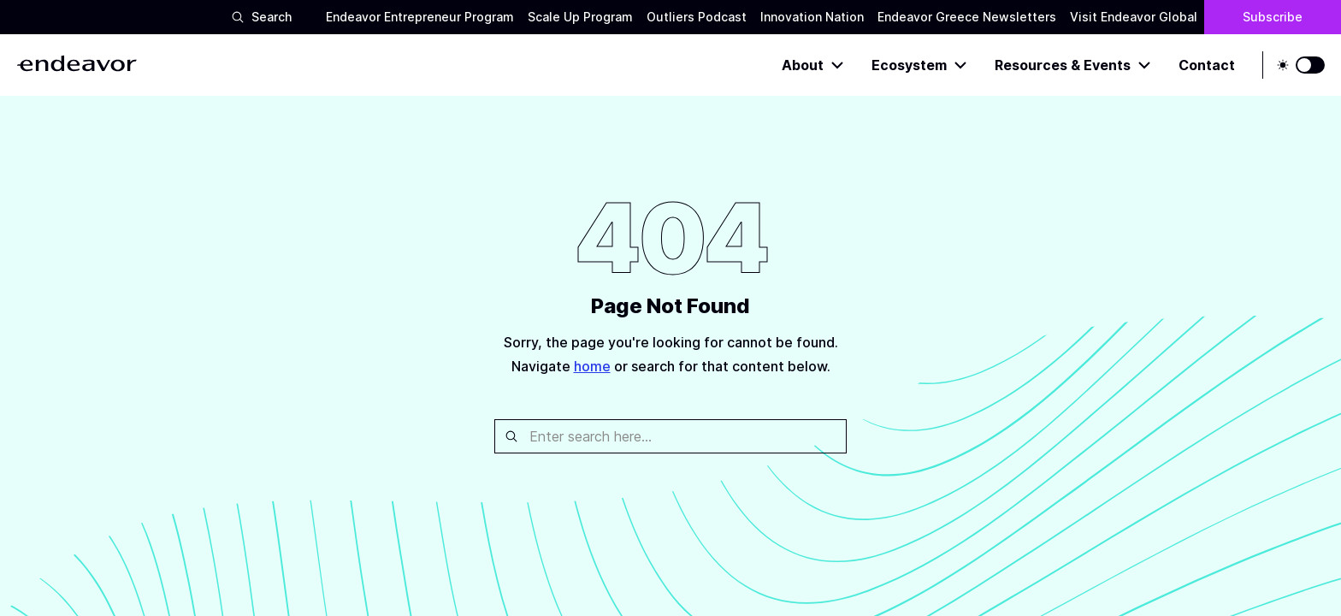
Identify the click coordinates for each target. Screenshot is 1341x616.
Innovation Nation (812, 16)
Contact (1207, 65)
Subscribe (1273, 16)
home (592, 366)
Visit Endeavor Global (1133, 16)
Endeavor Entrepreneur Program (420, 16)
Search (261, 16)
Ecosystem (919, 65)
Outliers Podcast (697, 16)
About (813, 65)
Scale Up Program (580, 16)
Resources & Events (1073, 65)
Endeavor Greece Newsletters (966, 16)
